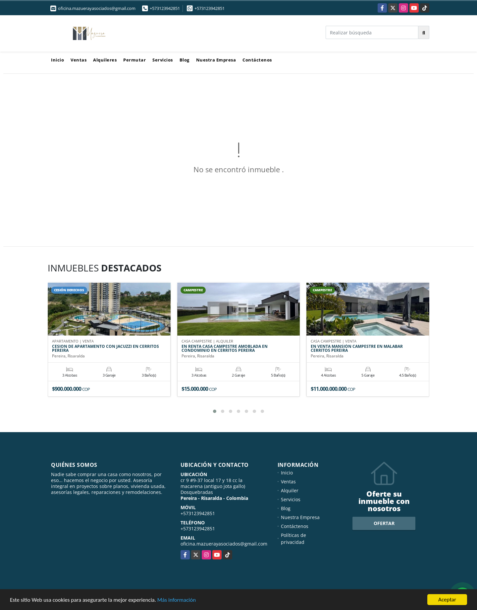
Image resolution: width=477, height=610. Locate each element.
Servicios (162, 60)
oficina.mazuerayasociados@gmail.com (224, 544)
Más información (176, 599)
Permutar (134, 60)
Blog (184, 60)
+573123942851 (165, 8)
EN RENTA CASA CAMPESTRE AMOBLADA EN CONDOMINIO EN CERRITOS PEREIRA (225, 349)
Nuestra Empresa (216, 60)
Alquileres (105, 60)
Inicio (57, 60)
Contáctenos (257, 60)
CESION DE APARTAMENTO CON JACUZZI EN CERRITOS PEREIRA (105, 349)
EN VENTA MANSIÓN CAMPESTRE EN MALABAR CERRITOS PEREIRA (357, 349)
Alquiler (289, 490)
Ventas (78, 60)
